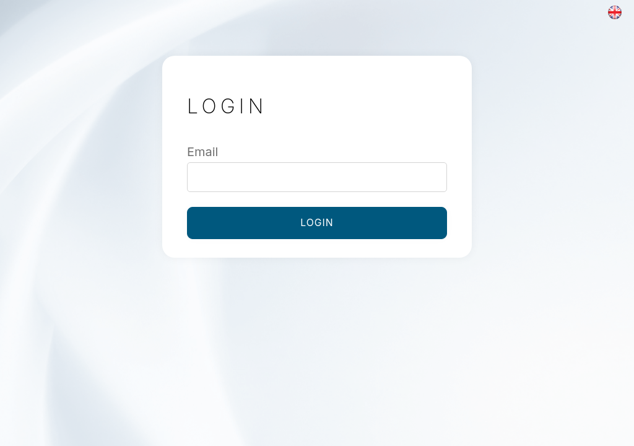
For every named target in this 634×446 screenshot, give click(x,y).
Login (316, 223)
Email (202, 152)
